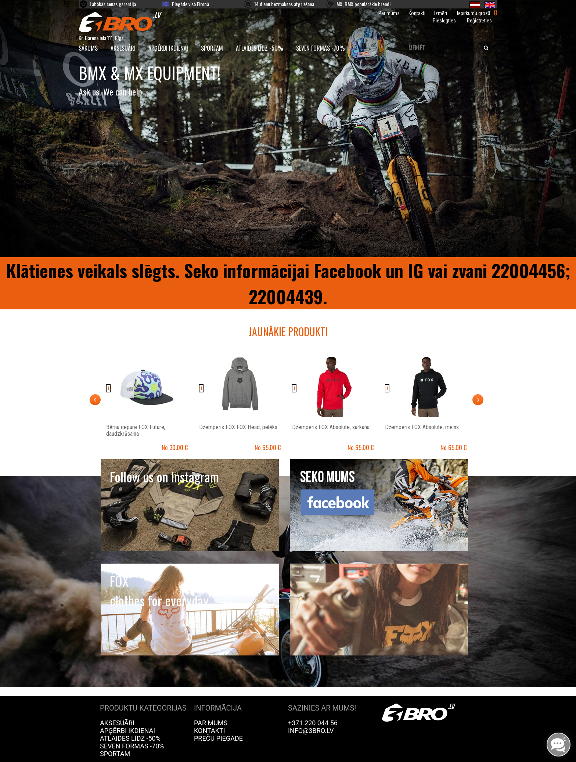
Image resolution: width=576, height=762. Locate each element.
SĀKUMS (88, 48)
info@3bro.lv (311, 730)
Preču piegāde (218, 738)
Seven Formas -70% (320, 48)
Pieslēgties (444, 21)
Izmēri (440, 13)
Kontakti (416, 13)
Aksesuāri (123, 48)
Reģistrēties (479, 21)
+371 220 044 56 (313, 723)
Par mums (389, 13)
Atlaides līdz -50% (259, 48)
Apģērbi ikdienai (168, 48)
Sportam (212, 48)
